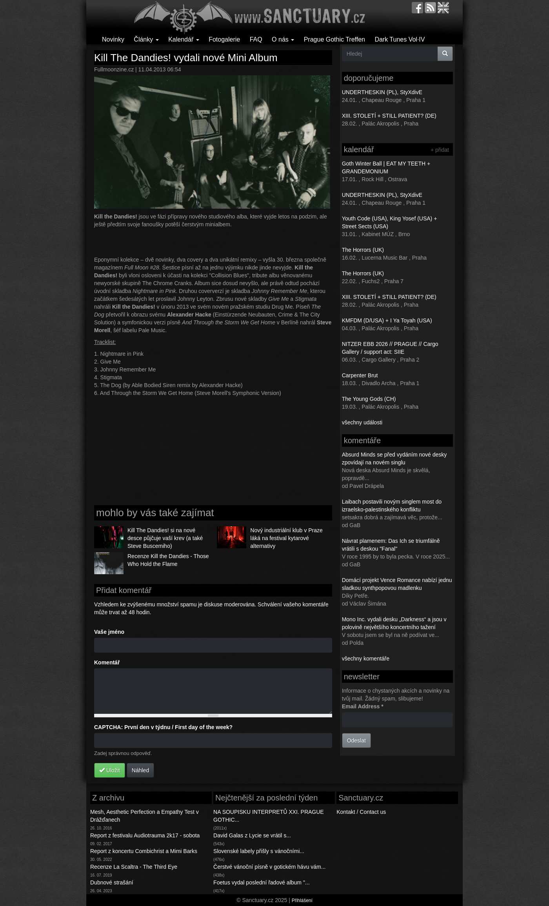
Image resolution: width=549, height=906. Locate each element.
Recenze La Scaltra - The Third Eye (133, 867)
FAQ (256, 39)
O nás (283, 39)
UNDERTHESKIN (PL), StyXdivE (382, 92)
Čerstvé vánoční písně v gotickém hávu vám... (269, 867)
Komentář (107, 662)
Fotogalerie (224, 39)
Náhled (140, 770)
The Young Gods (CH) (369, 399)
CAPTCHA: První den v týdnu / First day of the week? (163, 727)
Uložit (109, 770)
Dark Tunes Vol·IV (399, 39)
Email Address (363, 706)
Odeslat (356, 740)
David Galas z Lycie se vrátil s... (252, 835)
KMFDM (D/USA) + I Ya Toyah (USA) (387, 320)
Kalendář (183, 39)
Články (146, 39)
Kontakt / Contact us (361, 812)
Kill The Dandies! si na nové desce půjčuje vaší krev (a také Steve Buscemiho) (165, 538)
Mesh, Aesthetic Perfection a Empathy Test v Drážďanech (144, 816)
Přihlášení (302, 900)
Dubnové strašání (111, 882)
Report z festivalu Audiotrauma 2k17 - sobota (145, 835)
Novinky (113, 39)
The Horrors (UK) (363, 250)
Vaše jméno (109, 632)
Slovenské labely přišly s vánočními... (258, 851)
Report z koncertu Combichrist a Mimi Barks (143, 851)
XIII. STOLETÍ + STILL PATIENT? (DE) (389, 116)
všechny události (362, 422)
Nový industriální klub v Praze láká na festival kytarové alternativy (286, 538)
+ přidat (440, 150)
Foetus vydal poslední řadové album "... (261, 882)
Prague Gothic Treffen (334, 39)
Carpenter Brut (360, 375)
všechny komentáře (365, 658)
